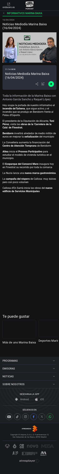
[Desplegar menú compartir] (37, 84)
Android (22, 399)
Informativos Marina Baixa (22, 13)
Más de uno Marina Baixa (19, 348)
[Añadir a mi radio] (43, 84)
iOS (39, 399)
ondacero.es (9, 5)
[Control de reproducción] (51, 84)
